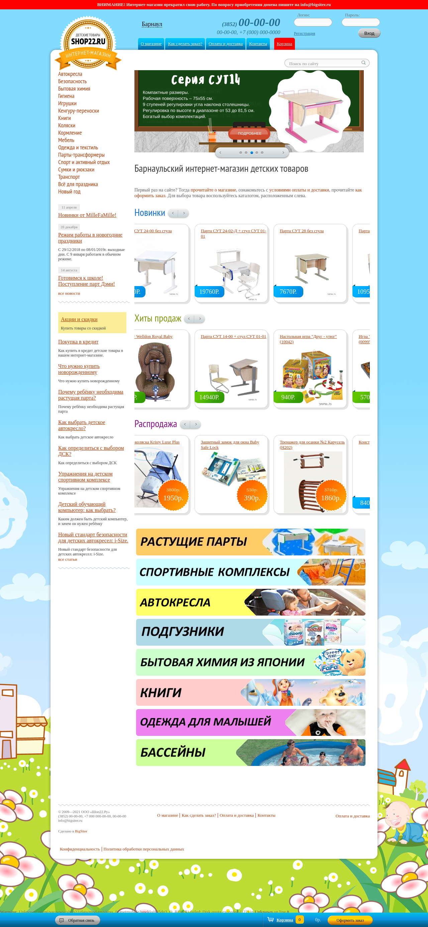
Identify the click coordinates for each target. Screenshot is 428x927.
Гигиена (66, 96)
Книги (64, 118)
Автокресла (70, 74)
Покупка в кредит (78, 342)
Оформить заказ (350, 920)
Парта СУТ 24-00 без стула (166, 230)
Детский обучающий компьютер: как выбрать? (87, 507)
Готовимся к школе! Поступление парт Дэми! (86, 281)
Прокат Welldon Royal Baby (166, 336)
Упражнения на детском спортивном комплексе (85, 477)
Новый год (69, 191)
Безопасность (72, 81)
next (284, 153)
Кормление (70, 132)
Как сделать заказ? (185, 43)
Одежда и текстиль (78, 147)
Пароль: (352, 14)
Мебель (66, 140)
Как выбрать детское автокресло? (81, 425)
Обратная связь (81, 920)
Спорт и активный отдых (84, 162)
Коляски (66, 125)
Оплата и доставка (226, 43)
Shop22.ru (88, 44)
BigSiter (81, 831)
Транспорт (69, 176)
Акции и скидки (79, 319)
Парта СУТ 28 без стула (321, 230)
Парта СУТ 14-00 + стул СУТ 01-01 (252, 336)
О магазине (151, 43)
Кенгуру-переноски (78, 110)
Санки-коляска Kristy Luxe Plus (169, 441)
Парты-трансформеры (81, 154)
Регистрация (304, 33)
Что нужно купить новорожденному (79, 369)
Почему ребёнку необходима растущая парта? (90, 395)
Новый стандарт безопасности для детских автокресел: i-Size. (93, 537)
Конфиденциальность (80, 848)
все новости (69, 293)
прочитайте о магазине (213, 189)
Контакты (258, 43)
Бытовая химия (74, 88)
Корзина (284, 43)
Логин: (303, 14)
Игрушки (67, 103)
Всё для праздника (78, 184)
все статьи (67, 559)
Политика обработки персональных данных (144, 848)
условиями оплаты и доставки (299, 189)
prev (220, 153)
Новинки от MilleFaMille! (87, 215)
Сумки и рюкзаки (76, 169)
